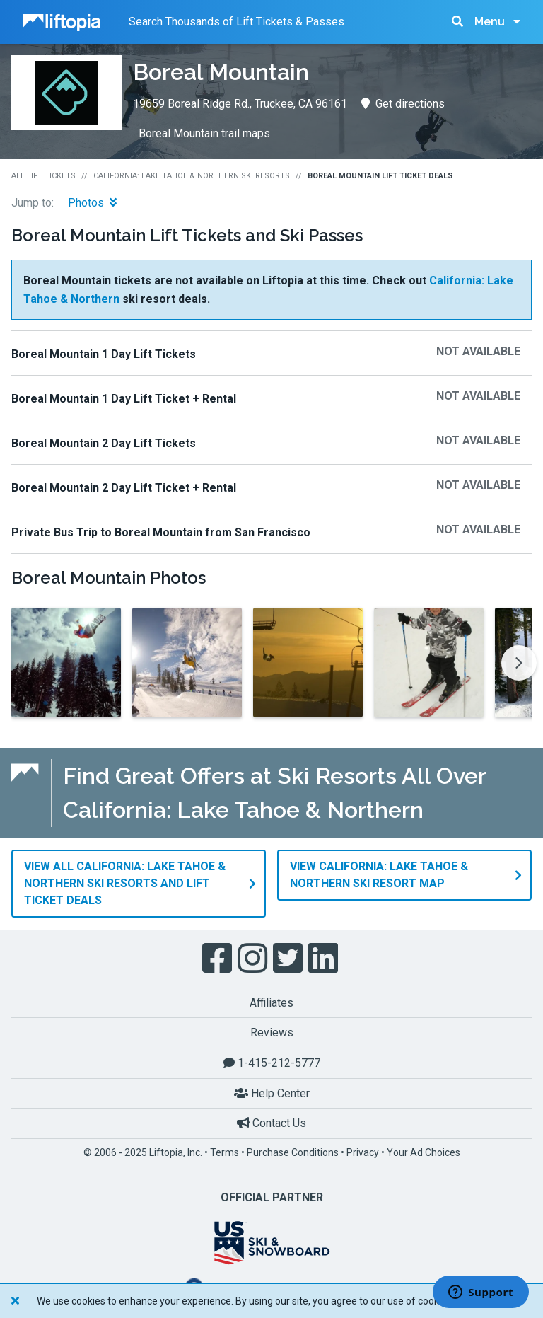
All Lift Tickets (43, 175)
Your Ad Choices (423, 1151)
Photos (92, 202)
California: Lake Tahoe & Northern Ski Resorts (191, 175)
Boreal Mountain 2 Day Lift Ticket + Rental (123, 488)
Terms (224, 1151)
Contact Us (271, 1122)
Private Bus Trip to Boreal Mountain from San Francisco (160, 532)
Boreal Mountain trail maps (204, 133)
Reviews (271, 1032)
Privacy (362, 1151)
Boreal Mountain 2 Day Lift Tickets (103, 443)
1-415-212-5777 (271, 1062)
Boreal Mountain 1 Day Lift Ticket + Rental (123, 398)
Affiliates (271, 1002)
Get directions (403, 103)
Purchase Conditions (293, 1151)
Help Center (272, 1092)
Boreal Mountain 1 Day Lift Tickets (103, 354)
